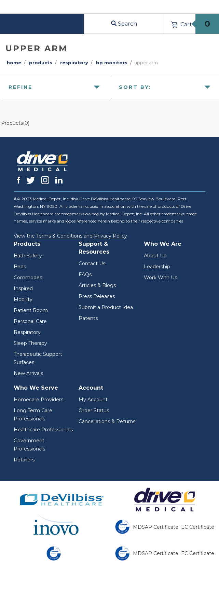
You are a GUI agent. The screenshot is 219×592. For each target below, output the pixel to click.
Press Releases (97, 296)
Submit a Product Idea (106, 307)
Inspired (23, 288)
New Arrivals (28, 373)
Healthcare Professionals (43, 430)
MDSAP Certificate (155, 527)
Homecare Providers (38, 399)
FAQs (85, 274)
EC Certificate (197, 527)
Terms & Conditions (59, 236)
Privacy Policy (110, 236)
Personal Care (30, 321)
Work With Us (160, 277)
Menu (20, 23)
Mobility (23, 299)
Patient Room (31, 310)
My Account (93, 399)
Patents (88, 318)
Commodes (28, 277)
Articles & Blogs (97, 285)
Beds (20, 267)
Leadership (157, 267)
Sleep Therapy (30, 343)
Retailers (24, 460)
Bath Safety (28, 256)
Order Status (94, 410)
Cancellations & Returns (107, 421)
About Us (155, 256)
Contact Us (92, 263)
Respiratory (27, 332)
